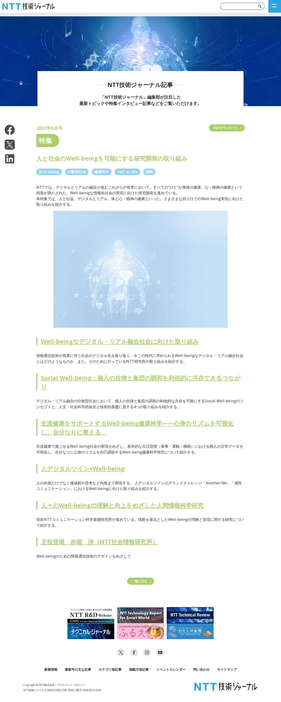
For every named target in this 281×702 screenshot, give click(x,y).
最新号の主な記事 (78, 669)
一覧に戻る (139, 581)
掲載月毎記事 (139, 669)
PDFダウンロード (226, 128)
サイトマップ (227, 669)
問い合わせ (201, 669)
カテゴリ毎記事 (110, 669)
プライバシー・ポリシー (71, 685)
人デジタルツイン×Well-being (83, 468)
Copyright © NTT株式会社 (39, 685)
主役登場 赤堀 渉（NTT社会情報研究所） (99, 542)
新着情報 (50, 669)
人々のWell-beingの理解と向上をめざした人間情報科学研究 (122, 505)
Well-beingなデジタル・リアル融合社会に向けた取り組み (120, 341)
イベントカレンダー (171, 669)
